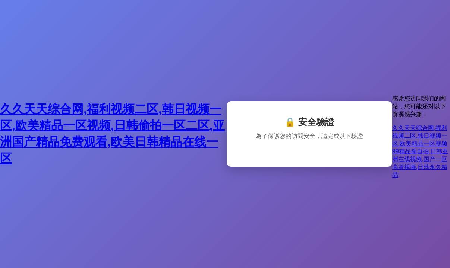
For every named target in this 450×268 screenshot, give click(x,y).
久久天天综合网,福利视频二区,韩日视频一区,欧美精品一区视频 (419, 136)
